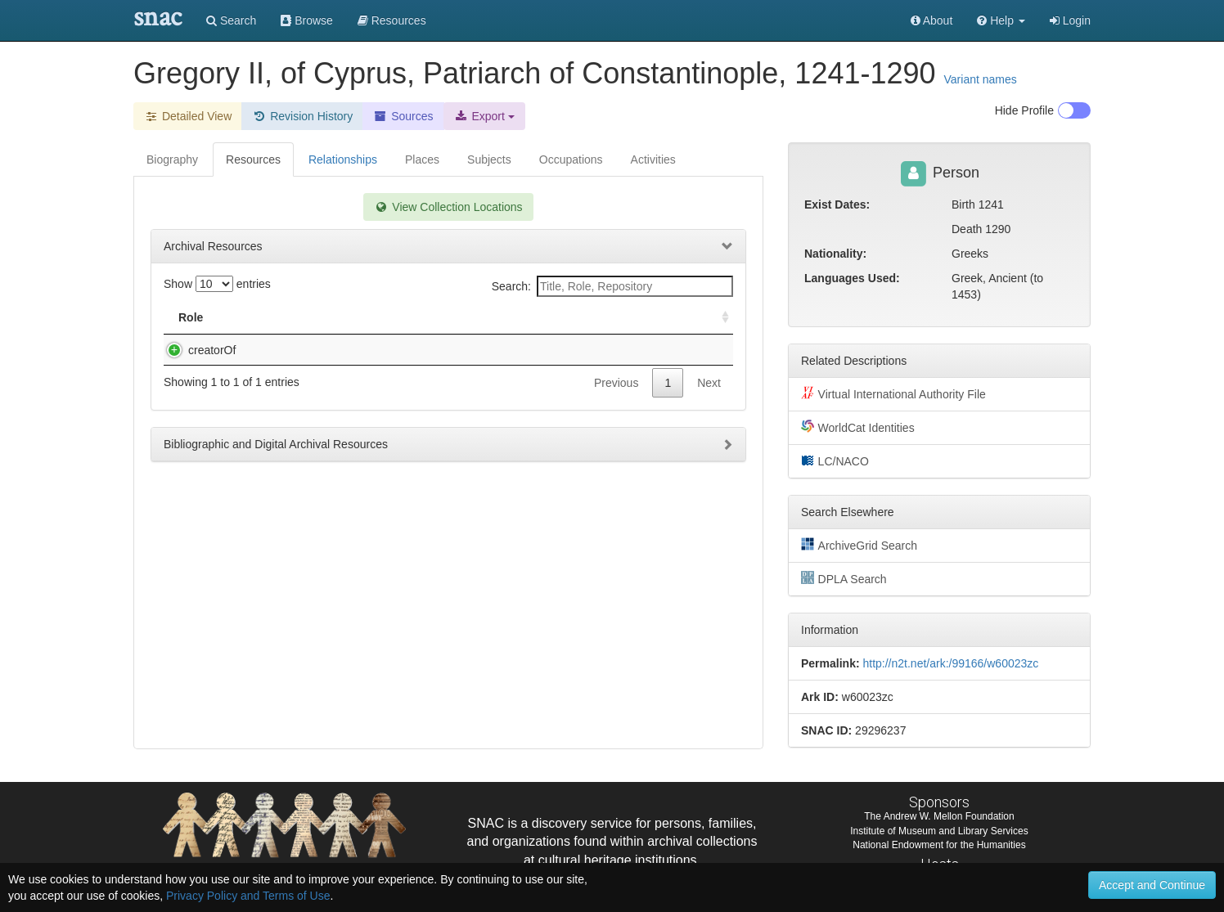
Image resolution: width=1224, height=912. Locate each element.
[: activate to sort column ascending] (718, 318)
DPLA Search (844, 578)
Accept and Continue (1152, 885)
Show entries (217, 284)
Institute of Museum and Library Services (939, 831)
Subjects (489, 159)
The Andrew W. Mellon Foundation (939, 816)
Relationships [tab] (342, 159)
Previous (616, 399)
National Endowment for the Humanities (939, 845)
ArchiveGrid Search (859, 544)
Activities (653, 159)
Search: (612, 286)
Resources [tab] (253, 159)
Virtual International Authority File (893, 393)
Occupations (571, 159)
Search (231, 20)
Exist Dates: (837, 204)
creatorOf (195, 350)
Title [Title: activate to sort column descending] (254, 317)
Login (1070, 20)
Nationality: (835, 253)
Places (422, 159)
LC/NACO (835, 460)
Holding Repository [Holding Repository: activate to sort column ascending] (591, 317)
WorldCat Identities (858, 427)
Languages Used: (852, 278)
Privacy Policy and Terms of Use (248, 895)
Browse (307, 20)
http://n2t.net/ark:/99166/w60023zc (950, 663)
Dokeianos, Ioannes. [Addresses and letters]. (350, 350)
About (932, 20)
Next (709, 399)
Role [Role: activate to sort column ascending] (190, 317)
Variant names (980, 79)
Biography (172, 159)
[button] (1001, 20)
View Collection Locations (448, 206)
